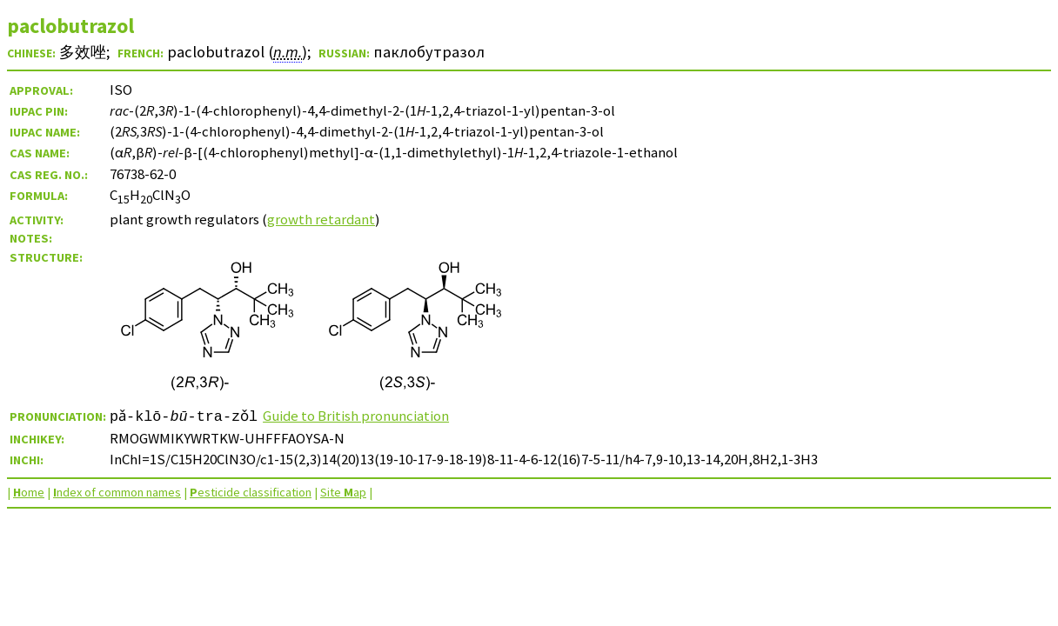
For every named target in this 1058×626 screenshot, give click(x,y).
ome (28, 492)
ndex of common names (117, 492)
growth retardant (321, 219)
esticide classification (250, 492)
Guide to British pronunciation (357, 415)
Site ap (343, 492)
